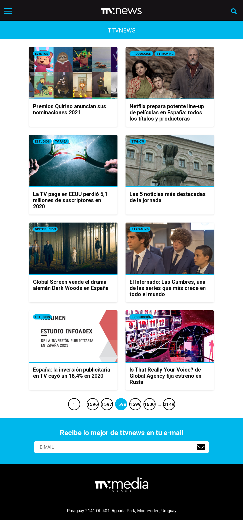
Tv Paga (61, 141)
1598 (121, 404)
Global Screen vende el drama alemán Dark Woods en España (71, 285)
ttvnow (137, 141)
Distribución (45, 229)
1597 (106, 404)
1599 (135, 404)
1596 (92, 404)
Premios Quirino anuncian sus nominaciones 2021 (69, 109)
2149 (169, 404)
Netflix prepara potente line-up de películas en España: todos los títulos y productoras (167, 112)
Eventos (41, 54)
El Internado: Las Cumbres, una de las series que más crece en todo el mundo (168, 288)
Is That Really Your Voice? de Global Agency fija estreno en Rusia (165, 375)
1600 (149, 404)
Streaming (165, 54)
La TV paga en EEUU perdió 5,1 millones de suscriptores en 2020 (70, 200)
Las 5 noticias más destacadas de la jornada (168, 197)
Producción (141, 54)
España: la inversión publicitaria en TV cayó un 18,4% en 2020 (71, 372)
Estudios (42, 141)
